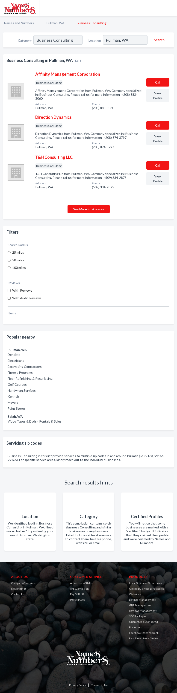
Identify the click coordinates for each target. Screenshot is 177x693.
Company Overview (23, 583)
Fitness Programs (20, 372)
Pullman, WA (55, 23)
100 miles (19, 268)
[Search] (158, 39)
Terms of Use (99, 685)
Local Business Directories (145, 583)
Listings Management (142, 599)
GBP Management (140, 605)
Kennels (14, 396)
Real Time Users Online (143, 638)
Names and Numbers (19, 23)
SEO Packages (137, 616)
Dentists (14, 355)
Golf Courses (17, 384)
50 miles (18, 260)
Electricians (16, 360)
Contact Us (18, 594)
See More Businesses (88, 209)
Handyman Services (22, 390)
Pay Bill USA (77, 594)
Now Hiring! (18, 588)
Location (94, 40)
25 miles (18, 252)
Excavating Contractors (25, 366)
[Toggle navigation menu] (170, 8)
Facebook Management (143, 633)
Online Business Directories (146, 588)
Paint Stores (17, 408)
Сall (157, 82)
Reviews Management (142, 610)
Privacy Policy (77, 685)
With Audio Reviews (26, 298)
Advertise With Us (81, 583)
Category (25, 40)
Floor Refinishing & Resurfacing (30, 378)
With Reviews (22, 290)
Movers (13, 402)
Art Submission (79, 588)
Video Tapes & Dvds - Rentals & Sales (35, 421)
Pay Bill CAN (77, 599)
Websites (135, 594)
